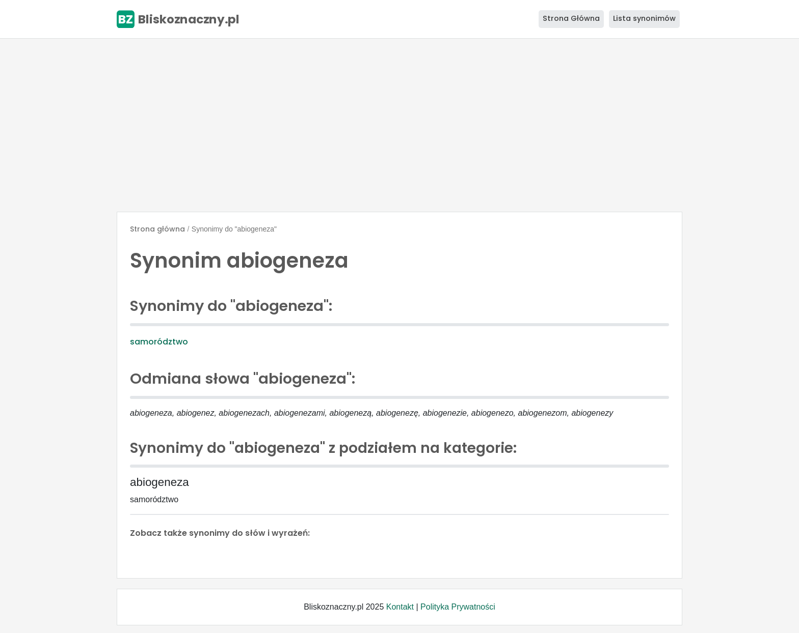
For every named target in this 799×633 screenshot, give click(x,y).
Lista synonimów (644, 18)
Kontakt (400, 606)
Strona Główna (571, 18)
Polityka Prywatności (457, 606)
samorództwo (159, 342)
